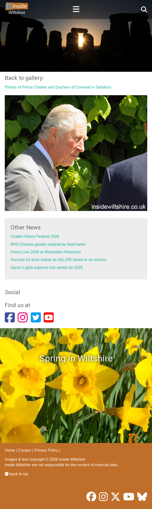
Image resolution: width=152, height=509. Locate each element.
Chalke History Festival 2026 (34, 236)
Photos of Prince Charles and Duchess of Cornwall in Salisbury (58, 87)
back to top (16, 474)
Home (10, 450)
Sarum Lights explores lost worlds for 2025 (46, 268)
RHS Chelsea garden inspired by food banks (48, 244)
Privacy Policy (46, 450)
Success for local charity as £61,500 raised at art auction (58, 260)
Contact (24, 450)
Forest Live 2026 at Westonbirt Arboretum (45, 252)
